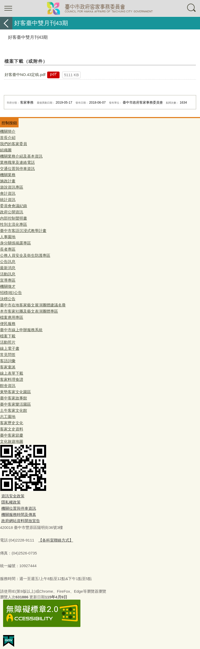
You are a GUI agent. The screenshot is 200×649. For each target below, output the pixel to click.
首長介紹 (7, 137)
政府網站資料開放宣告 (20, 521)
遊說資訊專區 (11, 187)
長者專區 (7, 249)
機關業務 (7, 175)
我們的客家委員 (13, 144)
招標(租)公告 (11, 292)
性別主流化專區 (13, 224)
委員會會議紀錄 (13, 206)
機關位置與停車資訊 (18, 508)
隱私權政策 (11, 502)
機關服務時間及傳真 (18, 514)
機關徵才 (7, 286)
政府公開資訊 (11, 212)
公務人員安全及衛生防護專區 (25, 255)
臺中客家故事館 (13, 398)
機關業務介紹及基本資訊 (21, 156)
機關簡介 (7, 131)
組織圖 (6, 150)
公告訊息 (7, 261)
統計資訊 (7, 199)
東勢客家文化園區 (15, 392)
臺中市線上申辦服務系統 (21, 330)
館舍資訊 (7, 385)
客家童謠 (7, 367)
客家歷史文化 (11, 423)
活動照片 (7, 342)
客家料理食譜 (11, 379)
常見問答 (7, 354)
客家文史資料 (11, 429)
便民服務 (7, 323)
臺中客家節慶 (11, 435)
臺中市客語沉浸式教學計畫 (23, 230)
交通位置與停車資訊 (17, 168)
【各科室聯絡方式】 (55, 540)
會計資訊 (7, 193)
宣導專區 (7, 280)
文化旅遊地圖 (11, 441)
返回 (6, 23)
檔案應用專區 (11, 317)
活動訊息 (7, 274)
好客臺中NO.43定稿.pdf (25, 74)
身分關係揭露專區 (15, 243)
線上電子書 (9, 348)
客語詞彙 (7, 361)
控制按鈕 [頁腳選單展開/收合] (9, 123)
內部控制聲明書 (13, 218)
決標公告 (7, 299)
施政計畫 (7, 181)
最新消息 (7, 268)
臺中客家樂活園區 (15, 404)
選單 (8, 8)
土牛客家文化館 (13, 410)
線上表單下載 (11, 373)
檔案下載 (7, 336)
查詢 (192, 8)
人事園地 (7, 237)
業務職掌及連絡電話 (17, 162)
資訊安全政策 (12, 496)
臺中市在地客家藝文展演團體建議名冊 (33, 305)
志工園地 (7, 416)
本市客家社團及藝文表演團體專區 (29, 311)
